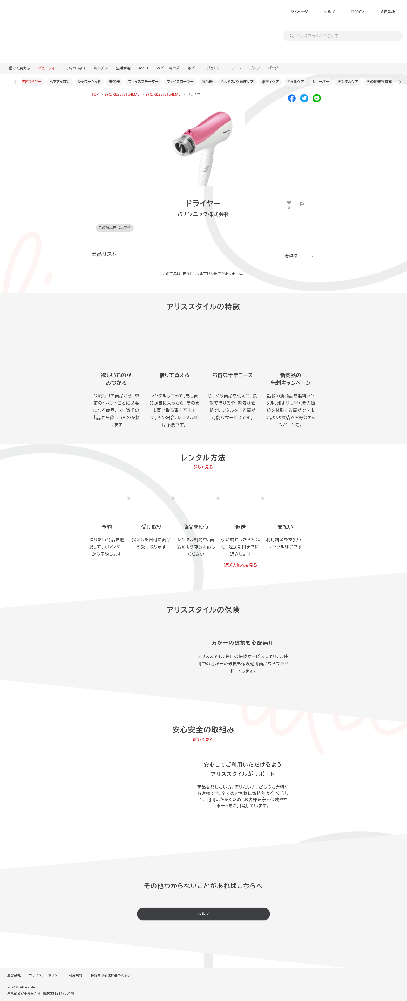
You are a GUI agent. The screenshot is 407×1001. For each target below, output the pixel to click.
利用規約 (76, 975)
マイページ (299, 12)
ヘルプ (329, 12)
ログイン (357, 12)
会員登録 (387, 12)
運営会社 (14, 975)
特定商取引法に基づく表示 (111, 975)
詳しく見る (203, 467)
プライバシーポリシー (45, 975)
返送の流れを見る (240, 565)
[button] (300, 256)
